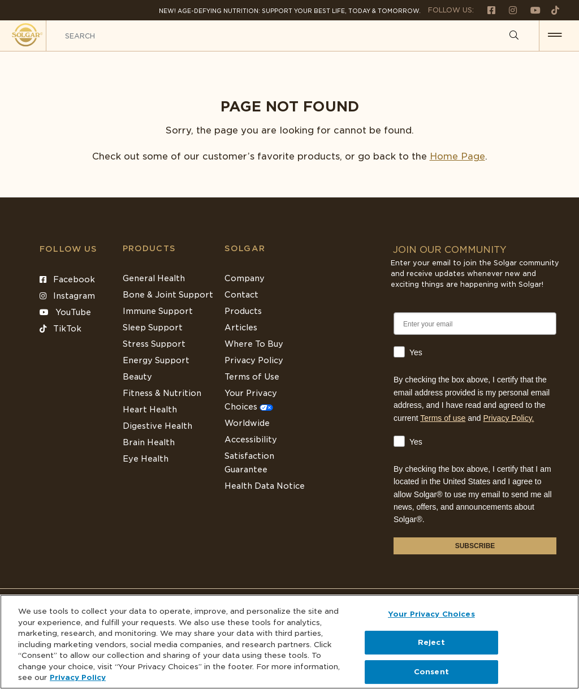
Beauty (137, 376)
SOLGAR (244, 248)
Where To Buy (253, 343)
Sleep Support (153, 327)
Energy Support (156, 360)
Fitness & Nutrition (162, 393)
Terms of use (442, 418)
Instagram (67, 295)
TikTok (60, 328)
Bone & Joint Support (168, 294)
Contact (241, 294)
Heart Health (150, 409)
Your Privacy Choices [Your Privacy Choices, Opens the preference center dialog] (431, 614)
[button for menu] (554, 35)
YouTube (65, 312)
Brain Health (149, 442)
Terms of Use (251, 376)
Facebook (67, 279)
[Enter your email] (475, 323)
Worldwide (247, 423)
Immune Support (158, 311)
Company (244, 278)
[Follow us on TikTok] (551, 10)
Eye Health (145, 458)
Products (149, 248)
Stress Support (154, 343)
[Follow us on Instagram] (508, 10)
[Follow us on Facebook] (487, 10)
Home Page (457, 156)
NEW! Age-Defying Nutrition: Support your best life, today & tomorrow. (290, 10)
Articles (240, 327)
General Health (154, 278)
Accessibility (250, 439)
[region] (289, 642)
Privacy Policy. (508, 418)
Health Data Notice (264, 485)
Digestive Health (157, 425)
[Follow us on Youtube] (531, 10)
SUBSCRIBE (475, 546)
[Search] (514, 35)
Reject (431, 642)
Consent (431, 672)
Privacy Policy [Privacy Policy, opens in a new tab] (78, 677)
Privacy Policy (253, 360)
